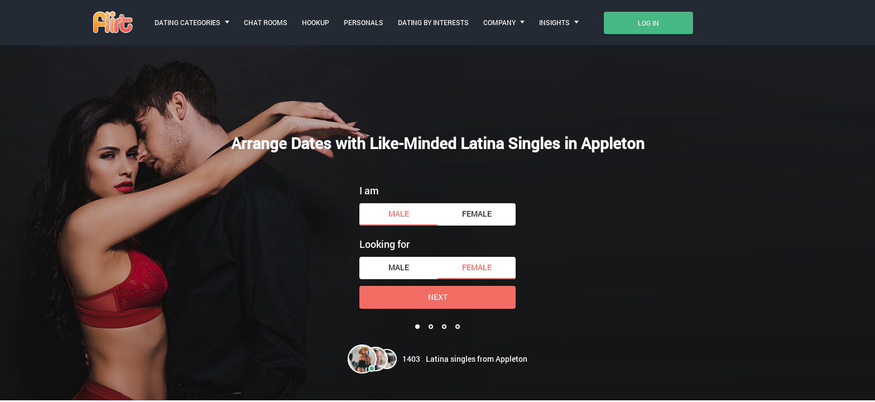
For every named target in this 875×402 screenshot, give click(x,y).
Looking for (384, 244)
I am (369, 190)
